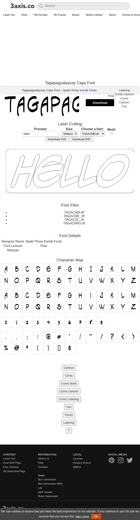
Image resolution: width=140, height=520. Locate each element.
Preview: (40, 129)
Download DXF (81, 139)
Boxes (75, 14)
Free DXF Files (12, 462)
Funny (69, 414)
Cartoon (124, 102)
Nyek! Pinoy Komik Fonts (80, 90)
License (78, 458)
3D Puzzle (60, 14)
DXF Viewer (45, 492)
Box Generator (47, 479)
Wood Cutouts (94, 14)
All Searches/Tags (14, 471)
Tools (24, 14)
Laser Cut (9, 14)
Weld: (111, 129)
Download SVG (57, 139)
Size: (69, 129)
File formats (40, 14)
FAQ (41, 462)
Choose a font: (92, 129)
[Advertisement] (70, 48)
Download (100, 102)
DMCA (77, 467)
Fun (124, 106)
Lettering (124, 90)
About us (43, 458)
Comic (124, 98)
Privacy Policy (82, 462)
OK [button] (96, 516)
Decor (112, 14)
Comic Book (68, 383)
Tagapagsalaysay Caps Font (41, 90)
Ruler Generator (48, 496)
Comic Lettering (69, 399)
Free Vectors (11, 467)
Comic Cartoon (124, 94)
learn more (82, 516)
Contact (43, 467)
